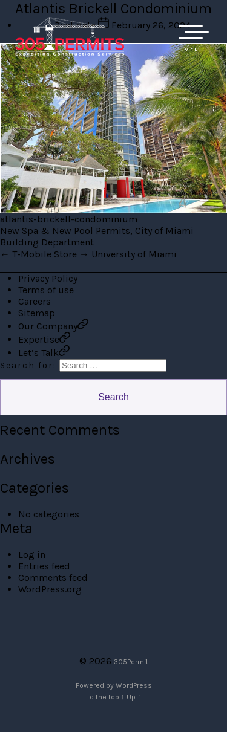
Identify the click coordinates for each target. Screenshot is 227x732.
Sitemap (36, 313)
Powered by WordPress (114, 685)
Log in (31, 554)
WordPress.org (50, 589)
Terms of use (46, 290)
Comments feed (53, 577)
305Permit (131, 662)
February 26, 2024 (151, 25)
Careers (34, 301)
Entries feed (44, 566)
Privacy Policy (47, 278)
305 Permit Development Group (69, 36)
